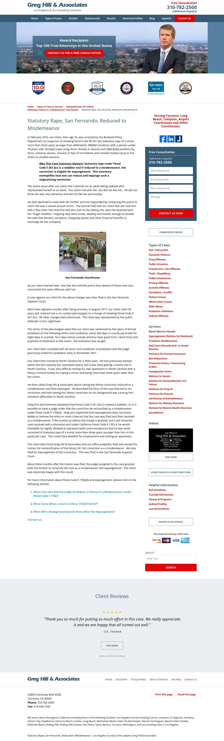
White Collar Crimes (160, 302)
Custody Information (161, 494)
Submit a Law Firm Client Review (112, 656)
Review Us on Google (171, 522)
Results (111, 18)
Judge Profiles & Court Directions (171, 472)
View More (112, 645)
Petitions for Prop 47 (161, 389)
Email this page (187, 694)
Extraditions (156, 412)
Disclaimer (121, 679)
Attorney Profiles (133, 18)
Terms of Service (158, 679)
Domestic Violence (159, 255)
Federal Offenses (158, 316)
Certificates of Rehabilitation (166, 398)
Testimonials (92, 18)
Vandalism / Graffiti (160, 292)
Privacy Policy (138, 679)
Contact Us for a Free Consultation (74, 53)
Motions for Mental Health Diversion (170, 408)
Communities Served (171, 232)
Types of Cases (53, 18)
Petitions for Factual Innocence (167, 354)
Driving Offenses (158, 283)
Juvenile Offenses (159, 287)
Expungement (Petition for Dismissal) (171, 336)
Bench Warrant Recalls (162, 331)
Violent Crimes (157, 297)
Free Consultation (162, 152)
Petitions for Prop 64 (161, 394)
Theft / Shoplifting (159, 273)
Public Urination (158, 264)
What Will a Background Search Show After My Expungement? (74, 512)
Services (155, 327)
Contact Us (184, 18)
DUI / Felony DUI (158, 250)
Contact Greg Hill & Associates (182, 7)
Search (171, 567)
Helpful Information (163, 485)
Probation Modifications (163, 341)
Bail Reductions (158, 358)
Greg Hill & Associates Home (57, 7)
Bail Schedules (157, 490)
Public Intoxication (160, 278)
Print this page (164, 694)
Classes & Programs (160, 499)
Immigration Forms (160, 371)
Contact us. (35, 520)
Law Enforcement (159, 509)
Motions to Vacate (159, 376)
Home (34, 18)
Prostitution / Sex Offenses (164, 269)
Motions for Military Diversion (166, 403)
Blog (152, 18)
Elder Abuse (156, 306)
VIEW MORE (171, 457)
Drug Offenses (157, 259)
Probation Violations (161, 311)
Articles (73, 18)
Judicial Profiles (158, 504)
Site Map (176, 679)
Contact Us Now (171, 213)
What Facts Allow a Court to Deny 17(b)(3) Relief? (65, 504)
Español (166, 18)
